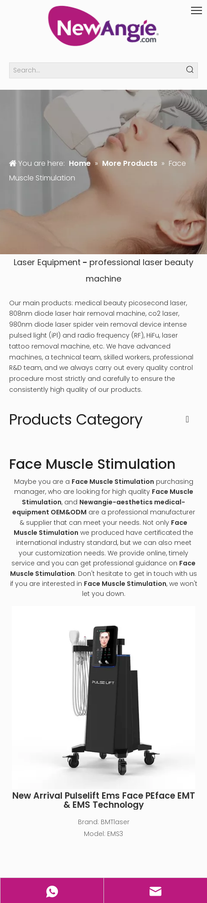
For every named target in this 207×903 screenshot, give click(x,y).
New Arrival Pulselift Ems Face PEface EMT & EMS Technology (103, 800)
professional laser (126, 262)
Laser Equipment (47, 262)
